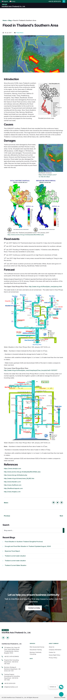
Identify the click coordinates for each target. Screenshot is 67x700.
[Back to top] (61, 694)
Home (5, 20)
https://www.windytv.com (12, 468)
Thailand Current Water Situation (15, 565)
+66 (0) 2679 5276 (54, 1)
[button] (63, 1)
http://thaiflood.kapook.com (13, 488)
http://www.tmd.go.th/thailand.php (15, 475)
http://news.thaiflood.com (12, 485)
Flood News (19, 32)
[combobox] (33, 530)
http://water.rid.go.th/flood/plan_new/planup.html (45, 286)
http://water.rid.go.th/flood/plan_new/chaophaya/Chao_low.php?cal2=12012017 (30, 370)
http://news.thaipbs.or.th (12, 492)
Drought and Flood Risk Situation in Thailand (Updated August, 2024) (28, 546)
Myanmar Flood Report (12, 551)
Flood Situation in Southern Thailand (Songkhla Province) (24, 541)
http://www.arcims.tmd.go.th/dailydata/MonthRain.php (26, 234)
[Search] (63, 530)
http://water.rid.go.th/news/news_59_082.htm (19, 478)
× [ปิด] (57, 686)
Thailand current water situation (15, 556)
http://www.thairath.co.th (12, 482)
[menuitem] (5, 1)
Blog (9, 20)
